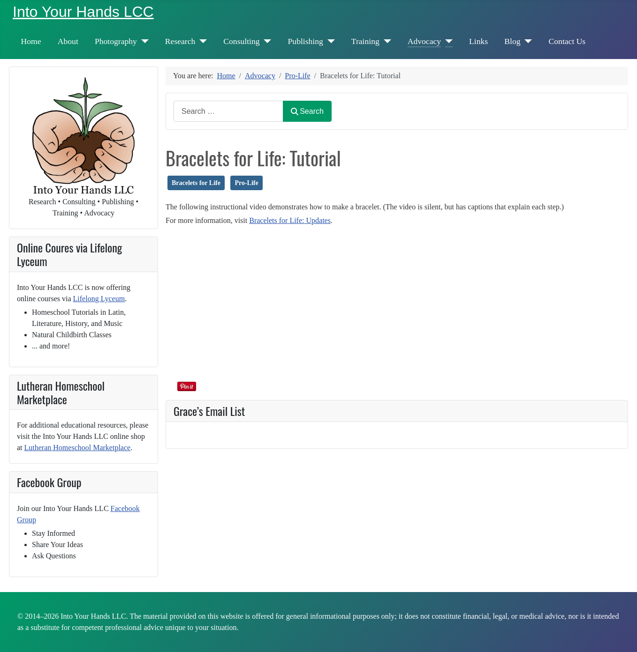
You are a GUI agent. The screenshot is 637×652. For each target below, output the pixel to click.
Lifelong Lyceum (99, 299)
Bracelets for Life (196, 182)
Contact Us (567, 41)
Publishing (305, 41)
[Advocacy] (447, 41)
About (68, 41)
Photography (116, 41)
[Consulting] (266, 41)
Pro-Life (246, 182)
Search (307, 111)
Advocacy (424, 41)
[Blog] (526, 41)
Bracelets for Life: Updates (290, 220)
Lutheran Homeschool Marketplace (77, 448)
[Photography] (143, 41)
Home (31, 41)
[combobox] (228, 111)
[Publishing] (329, 41)
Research (180, 41)
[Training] (385, 41)
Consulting (241, 41)
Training (365, 41)
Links (478, 41)
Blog (512, 41)
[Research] (201, 41)
